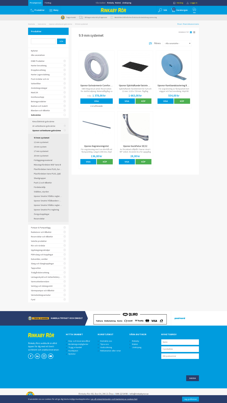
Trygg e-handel (75, 347)
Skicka (192, 378)
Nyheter (72, 354)
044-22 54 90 (122, 393)
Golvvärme (42, 24)
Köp (143, 101)
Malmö (118, 3)
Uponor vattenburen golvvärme (60, 24)
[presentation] (183, 366)
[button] (54, 10)
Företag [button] (48, 3)
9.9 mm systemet (81, 24)
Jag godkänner (190, 399)
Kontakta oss (106, 341)
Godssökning (106, 347)
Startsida (31, 24)
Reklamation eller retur (110, 350)
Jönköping (126, 3)
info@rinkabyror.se (139, 393)
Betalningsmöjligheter (78, 344)
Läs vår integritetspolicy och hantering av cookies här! (114, 399)
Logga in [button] (191, 3)
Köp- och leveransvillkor (79, 341)
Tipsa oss (104, 344)
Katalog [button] (178, 3)
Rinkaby (110, 3)
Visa (96, 101)
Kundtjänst (73, 350)
